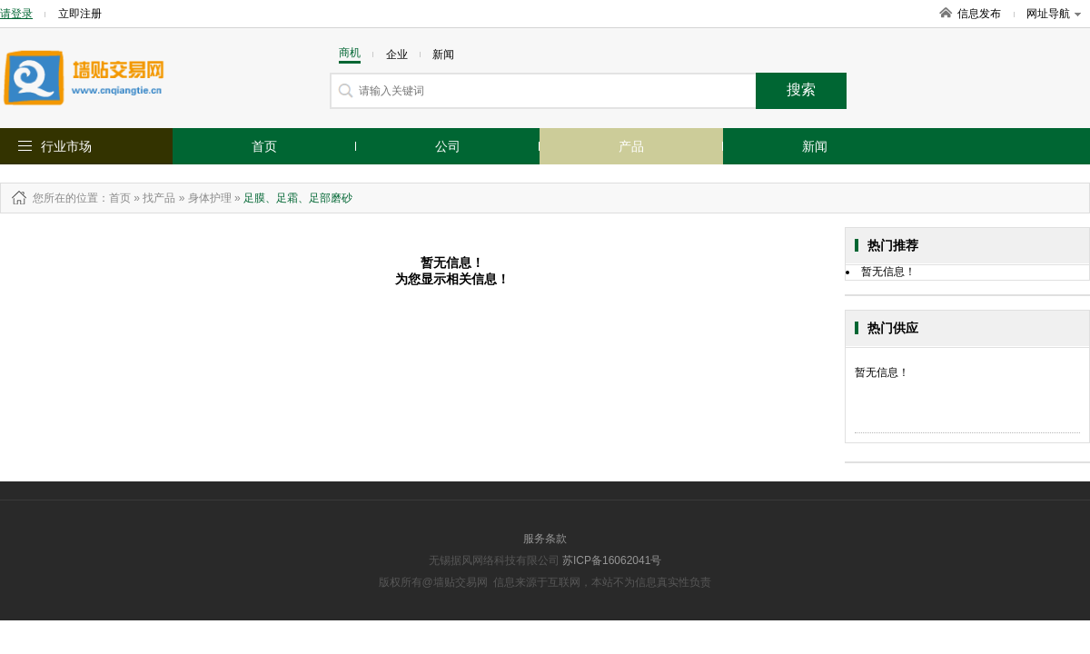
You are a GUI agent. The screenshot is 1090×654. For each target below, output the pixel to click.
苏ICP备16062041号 (611, 560)
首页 (264, 146)
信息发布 (979, 13)
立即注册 (80, 13)
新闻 (814, 146)
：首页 (114, 198)
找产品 (159, 198)
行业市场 (66, 146)
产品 (631, 146)
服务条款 (545, 538)
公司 (448, 146)
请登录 (16, 13)
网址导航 (1053, 13)
